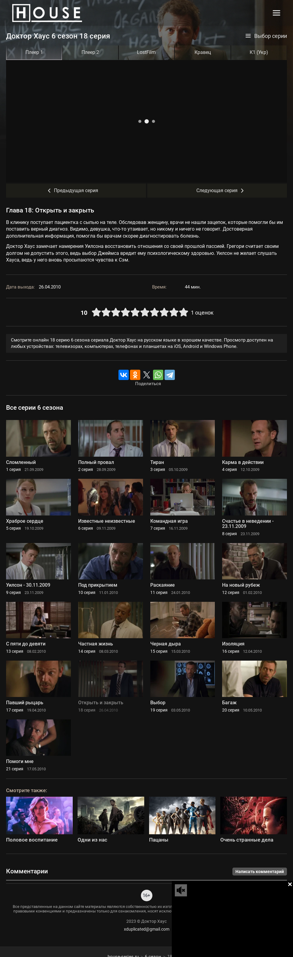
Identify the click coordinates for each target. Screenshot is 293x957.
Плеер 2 (90, 52)
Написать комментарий (259, 871)
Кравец (203, 52)
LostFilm (146, 52)
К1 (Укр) (259, 52)
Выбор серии (266, 36)
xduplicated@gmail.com (146, 929)
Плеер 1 (34, 52)
